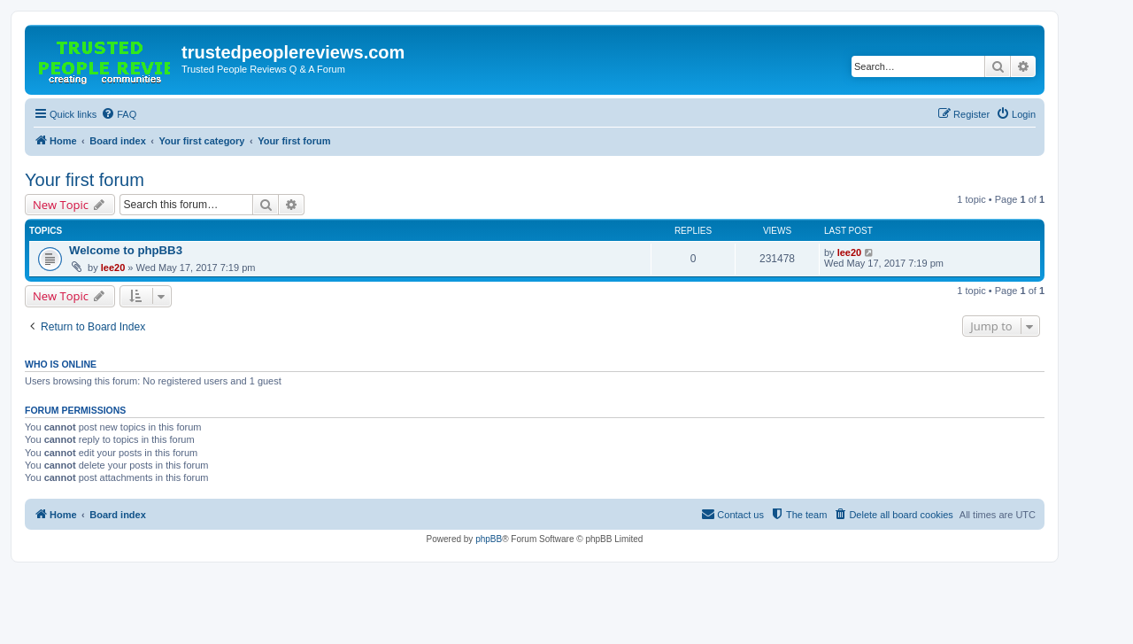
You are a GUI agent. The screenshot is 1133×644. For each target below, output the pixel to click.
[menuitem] (118, 114)
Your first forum (84, 180)
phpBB (488, 539)
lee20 (113, 267)
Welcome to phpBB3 (125, 250)
